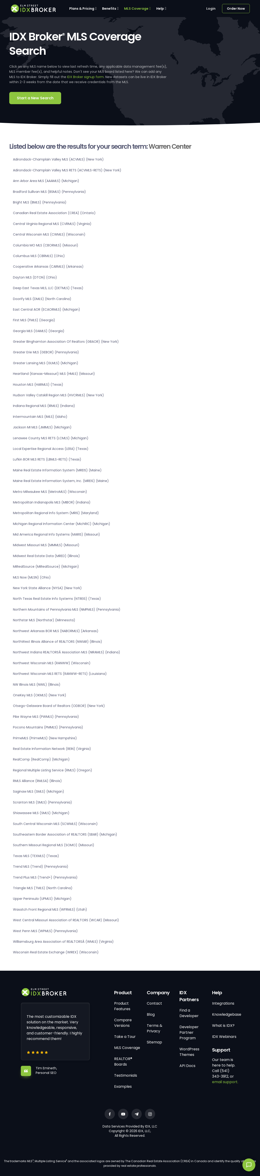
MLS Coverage (136, 8)
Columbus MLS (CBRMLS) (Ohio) (39, 256)
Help (160, 8)
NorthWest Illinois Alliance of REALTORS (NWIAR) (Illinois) (57, 641)
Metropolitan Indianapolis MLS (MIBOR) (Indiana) (52, 502)
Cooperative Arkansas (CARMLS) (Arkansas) (48, 266)
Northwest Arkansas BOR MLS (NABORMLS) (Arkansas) (55, 631)
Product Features (122, 1006)
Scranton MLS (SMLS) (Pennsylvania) (42, 802)
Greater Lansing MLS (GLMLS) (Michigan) (45, 363)
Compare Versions (123, 1022)
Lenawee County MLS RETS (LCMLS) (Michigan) (50, 438)
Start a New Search (35, 98)
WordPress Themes (189, 1051)
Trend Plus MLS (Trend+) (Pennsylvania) (45, 877)
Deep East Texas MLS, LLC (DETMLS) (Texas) (48, 288)
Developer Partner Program (189, 1032)
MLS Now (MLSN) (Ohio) (32, 577)
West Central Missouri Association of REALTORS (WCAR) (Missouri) (66, 920)
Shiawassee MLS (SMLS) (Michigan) (41, 813)
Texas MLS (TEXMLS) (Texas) (36, 856)
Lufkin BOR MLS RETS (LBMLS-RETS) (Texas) (47, 459)
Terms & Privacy (154, 1028)
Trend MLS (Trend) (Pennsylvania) (40, 866)
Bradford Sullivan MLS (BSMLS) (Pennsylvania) (49, 191)
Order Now (236, 8)
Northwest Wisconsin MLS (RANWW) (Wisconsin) (52, 663)
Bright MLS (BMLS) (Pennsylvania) (39, 202)
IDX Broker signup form (85, 77)
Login (211, 8)
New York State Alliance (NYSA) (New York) (47, 588)
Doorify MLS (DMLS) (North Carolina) (42, 299)
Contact (154, 1003)
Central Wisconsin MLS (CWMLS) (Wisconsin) (49, 234)
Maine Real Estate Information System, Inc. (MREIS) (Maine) (61, 481)
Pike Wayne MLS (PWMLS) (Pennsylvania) (46, 716)
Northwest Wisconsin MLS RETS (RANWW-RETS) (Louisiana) (60, 673)
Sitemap (154, 1042)
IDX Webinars (224, 1036)
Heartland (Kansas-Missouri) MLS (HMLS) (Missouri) (54, 373)
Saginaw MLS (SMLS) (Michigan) (38, 791)
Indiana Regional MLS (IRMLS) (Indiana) (44, 405)
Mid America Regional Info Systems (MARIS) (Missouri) (56, 534)
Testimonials (125, 1075)
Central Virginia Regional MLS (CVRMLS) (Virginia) (52, 223)
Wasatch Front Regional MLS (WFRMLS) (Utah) (50, 909)
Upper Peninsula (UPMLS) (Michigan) (42, 898)
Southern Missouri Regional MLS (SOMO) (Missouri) (53, 845)
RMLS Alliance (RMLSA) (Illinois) (37, 781)
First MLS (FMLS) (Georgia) (34, 320)
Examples (123, 1086)
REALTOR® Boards (123, 1061)
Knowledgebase (226, 1014)
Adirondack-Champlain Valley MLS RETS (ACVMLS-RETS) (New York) (67, 170)
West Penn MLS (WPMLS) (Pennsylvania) (45, 931)
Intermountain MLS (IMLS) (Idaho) (40, 416)
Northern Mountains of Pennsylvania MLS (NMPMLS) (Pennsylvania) (66, 609)
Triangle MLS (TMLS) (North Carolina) (42, 888)
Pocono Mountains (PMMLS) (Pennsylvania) (48, 727)
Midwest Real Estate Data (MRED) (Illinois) (46, 556)
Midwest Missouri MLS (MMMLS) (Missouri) (46, 545)
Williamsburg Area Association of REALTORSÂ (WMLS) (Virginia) (63, 941)
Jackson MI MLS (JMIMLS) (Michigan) (42, 427)
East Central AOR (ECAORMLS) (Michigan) (46, 309)
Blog (151, 1014)
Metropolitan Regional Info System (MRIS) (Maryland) (56, 513)
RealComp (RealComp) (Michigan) (41, 759)
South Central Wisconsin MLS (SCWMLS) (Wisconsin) (55, 823)
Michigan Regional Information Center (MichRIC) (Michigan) (61, 523)
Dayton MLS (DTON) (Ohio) (35, 277)
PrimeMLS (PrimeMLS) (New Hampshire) (45, 738)
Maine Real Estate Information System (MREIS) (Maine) (57, 470)
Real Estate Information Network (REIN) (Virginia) (52, 748)
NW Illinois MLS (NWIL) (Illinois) (36, 684)
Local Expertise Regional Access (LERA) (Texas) (50, 448)
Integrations (223, 1003)
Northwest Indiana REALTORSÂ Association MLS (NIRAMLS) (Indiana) (66, 652)
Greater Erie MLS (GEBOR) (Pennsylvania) (46, 352)
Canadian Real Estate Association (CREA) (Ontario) (54, 213)
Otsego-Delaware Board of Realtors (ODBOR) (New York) (59, 705)
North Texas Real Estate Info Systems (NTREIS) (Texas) (57, 598)
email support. (225, 1082)
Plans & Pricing (81, 8)
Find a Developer (189, 1013)
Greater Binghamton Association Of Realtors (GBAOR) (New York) (66, 341)
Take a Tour (125, 1036)
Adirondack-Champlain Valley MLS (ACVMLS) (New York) (58, 159)
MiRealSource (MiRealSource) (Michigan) (46, 566)
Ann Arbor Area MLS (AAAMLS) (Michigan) (46, 181)
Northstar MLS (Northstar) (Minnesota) (44, 620)
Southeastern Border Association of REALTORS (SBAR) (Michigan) (65, 834)
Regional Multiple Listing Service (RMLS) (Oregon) (52, 770)
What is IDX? (223, 1025)
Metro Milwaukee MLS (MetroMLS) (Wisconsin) (50, 491)
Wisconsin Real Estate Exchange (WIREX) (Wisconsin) (56, 952)
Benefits (109, 8)
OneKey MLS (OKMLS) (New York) (39, 695)
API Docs (187, 1065)
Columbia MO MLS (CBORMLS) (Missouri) (45, 245)
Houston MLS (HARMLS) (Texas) (38, 384)
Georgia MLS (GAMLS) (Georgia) (38, 331)
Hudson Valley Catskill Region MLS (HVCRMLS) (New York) (58, 395)
